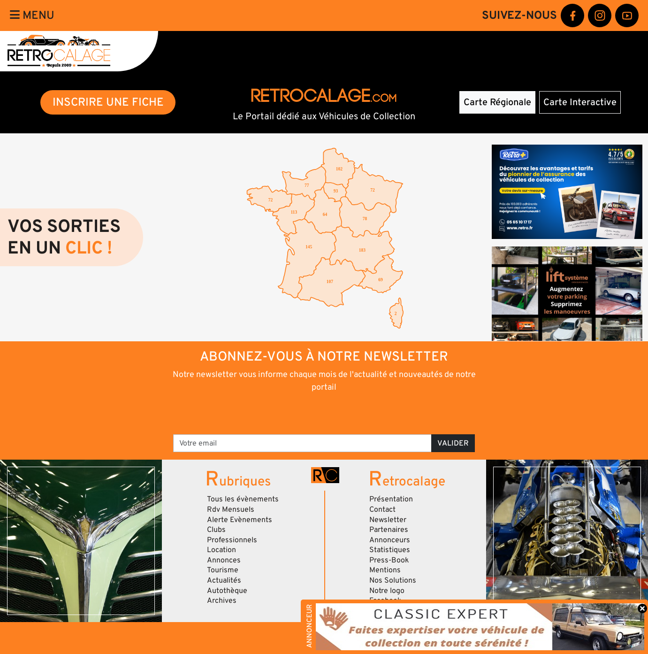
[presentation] (310, 413)
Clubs (216, 529)
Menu (32, 15)
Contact (382, 509)
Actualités (224, 580)
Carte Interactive (580, 102)
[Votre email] (302, 443)
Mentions (385, 570)
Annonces (224, 560)
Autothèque (227, 590)
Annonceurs (389, 540)
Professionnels (232, 540)
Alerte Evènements (239, 520)
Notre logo (386, 590)
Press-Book (389, 560)
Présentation (391, 499)
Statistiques (389, 550)
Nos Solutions (392, 580)
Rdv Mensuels (230, 509)
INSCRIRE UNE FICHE (108, 102)
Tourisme (222, 570)
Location (221, 550)
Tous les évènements (243, 499)
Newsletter (387, 520)
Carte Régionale (497, 102)
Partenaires (388, 529)
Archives (221, 600)
